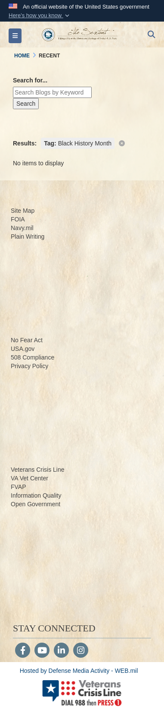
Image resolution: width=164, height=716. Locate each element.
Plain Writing (27, 236)
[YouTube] (42, 651)
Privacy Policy (29, 366)
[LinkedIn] (61, 651)
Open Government (35, 504)
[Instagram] (80, 651)
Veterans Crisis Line (38, 469)
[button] (40, 15)
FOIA (18, 219)
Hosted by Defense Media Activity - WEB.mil (79, 670)
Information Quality (36, 495)
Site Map (22, 210)
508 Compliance (32, 357)
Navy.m (21, 227)
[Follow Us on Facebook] (22, 651)
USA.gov (22, 348)
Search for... (30, 80)
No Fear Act (27, 340)
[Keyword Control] (52, 92)
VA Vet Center (29, 478)
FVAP (18, 486)
